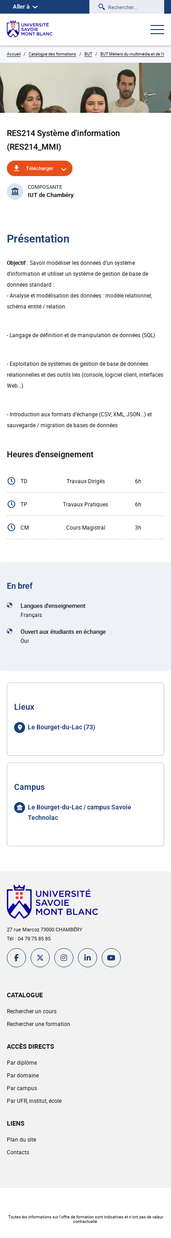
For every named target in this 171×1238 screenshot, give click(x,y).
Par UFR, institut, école (34, 1100)
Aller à (25, 6)
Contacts (18, 1152)
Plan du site (21, 1139)
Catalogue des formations (52, 54)
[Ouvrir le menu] (157, 30)
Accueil (14, 54)
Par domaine (23, 1075)
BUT (88, 54)
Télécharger (39, 168)
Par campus (22, 1087)
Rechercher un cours (32, 1011)
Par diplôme (22, 1062)
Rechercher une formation (38, 1023)
